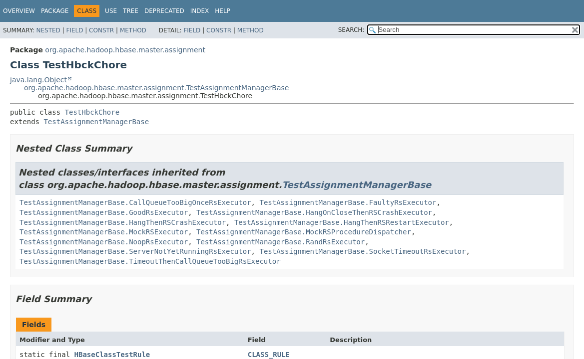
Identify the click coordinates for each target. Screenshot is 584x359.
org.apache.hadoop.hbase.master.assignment (125, 50)
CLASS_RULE (269, 355)
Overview (19, 10)
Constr (101, 30)
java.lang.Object (38, 80)
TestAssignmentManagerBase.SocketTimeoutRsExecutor (362, 251)
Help (222, 10)
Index (199, 10)
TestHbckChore (92, 112)
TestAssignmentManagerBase (96, 122)
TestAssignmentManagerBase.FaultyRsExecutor (347, 202)
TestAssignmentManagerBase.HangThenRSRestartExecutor (341, 222)
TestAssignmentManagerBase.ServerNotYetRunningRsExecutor (135, 251)
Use (111, 10)
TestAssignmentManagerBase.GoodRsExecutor (103, 212)
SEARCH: (351, 29)
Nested (48, 30)
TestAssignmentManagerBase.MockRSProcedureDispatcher (303, 232)
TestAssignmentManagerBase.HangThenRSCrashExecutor (122, 222)
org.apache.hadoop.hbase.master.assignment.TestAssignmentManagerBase (156, 88)
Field (74, 30)
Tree (130, 10)
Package (54, 10)
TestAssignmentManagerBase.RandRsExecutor (280, 242)
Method (133, 30)
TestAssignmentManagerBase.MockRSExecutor (103, 232)
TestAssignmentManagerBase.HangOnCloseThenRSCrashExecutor (314, 212)
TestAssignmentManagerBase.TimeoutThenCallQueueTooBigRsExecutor (150, 261)
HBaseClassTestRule (112, 355)
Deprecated (164, 10)
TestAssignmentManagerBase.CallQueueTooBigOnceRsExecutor (135, 202)
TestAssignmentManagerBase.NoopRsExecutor (103, 242)
